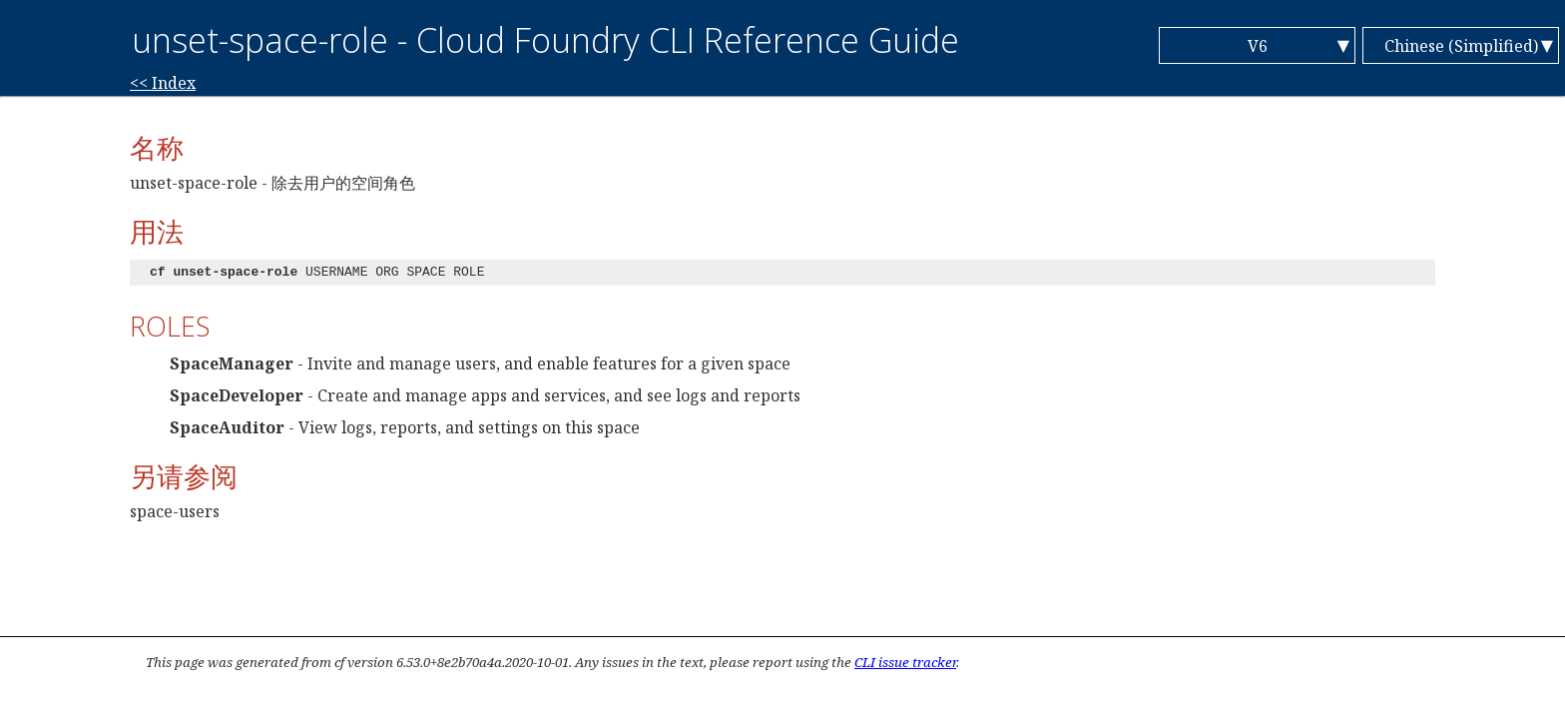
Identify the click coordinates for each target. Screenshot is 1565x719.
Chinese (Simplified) (1461, 46)
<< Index (163, 83)
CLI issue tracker (905, 662)
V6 (1258, 46)
